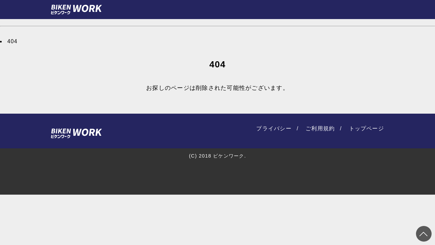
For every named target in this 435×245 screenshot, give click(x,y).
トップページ (366, 128)
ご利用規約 (320, 128)
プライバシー (274, 128)
